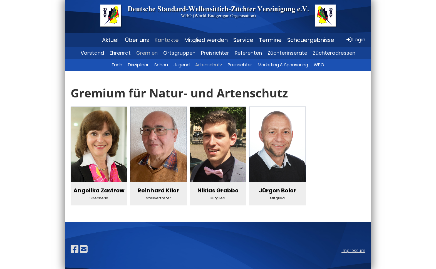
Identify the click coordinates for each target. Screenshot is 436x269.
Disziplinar (138, 65)
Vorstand (92, 52)
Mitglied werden (206, 40)
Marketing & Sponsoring (283, 65)
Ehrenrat (120, 52)
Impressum (353, 250)
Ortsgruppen (179, 52)
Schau (161, 65)
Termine (270, 40)
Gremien (147, 52)
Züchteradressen (334, 52)
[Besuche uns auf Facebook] (74, 249)
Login (355, 39)
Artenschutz (208, 65)
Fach (117, 65)
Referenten (248, 52)
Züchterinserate (287, 52)
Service (243, 40)
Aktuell (111, 40)
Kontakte (167, 40)
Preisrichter (215, 52)
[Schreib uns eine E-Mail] (84, 249)
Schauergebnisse (310, 40)
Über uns (137, 40)
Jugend (182, 65)
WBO (319, 65)
